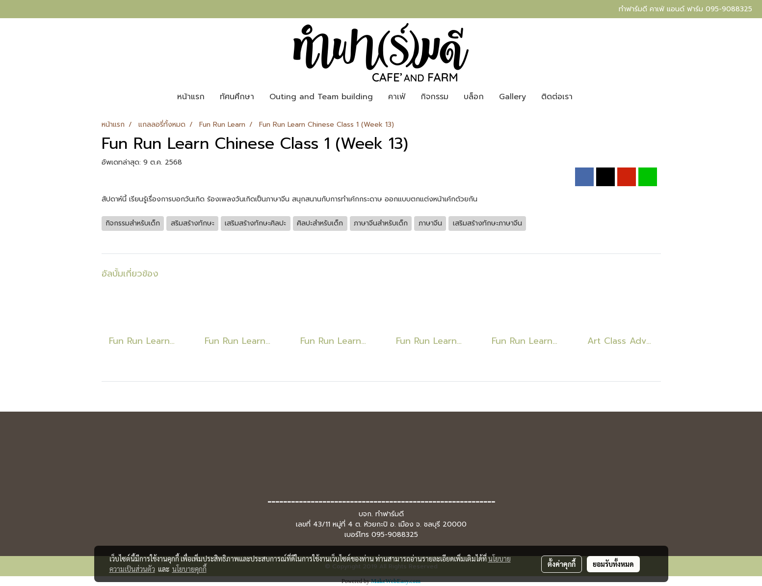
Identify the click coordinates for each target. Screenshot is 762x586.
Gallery (512, 97)
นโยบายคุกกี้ (189, 568)
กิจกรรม (434, 97)
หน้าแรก (191, 97)
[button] (589, 97)
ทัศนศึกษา (237, 97)
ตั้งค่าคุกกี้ (562, 563)
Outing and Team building (321, 97)
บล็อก (474, 97)
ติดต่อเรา (557, 97)
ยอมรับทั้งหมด (613, 563)
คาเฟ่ (396, 97)
